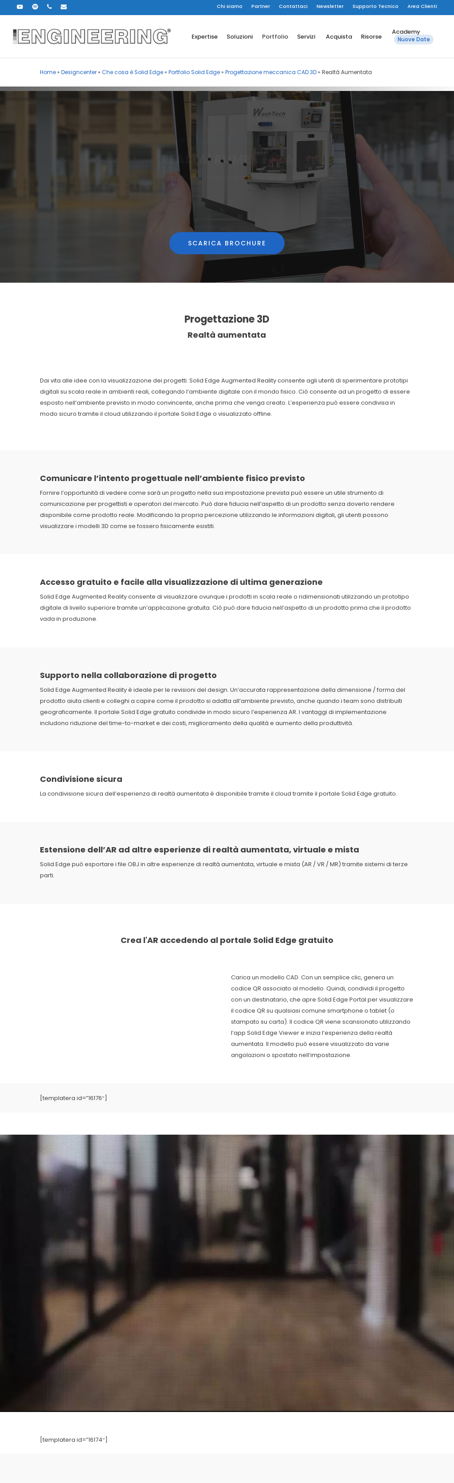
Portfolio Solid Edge (194, 72)
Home (48, 72)
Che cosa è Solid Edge (132, 72)
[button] (227, 221)
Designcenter (79, 72)
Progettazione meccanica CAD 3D (271, 72)
